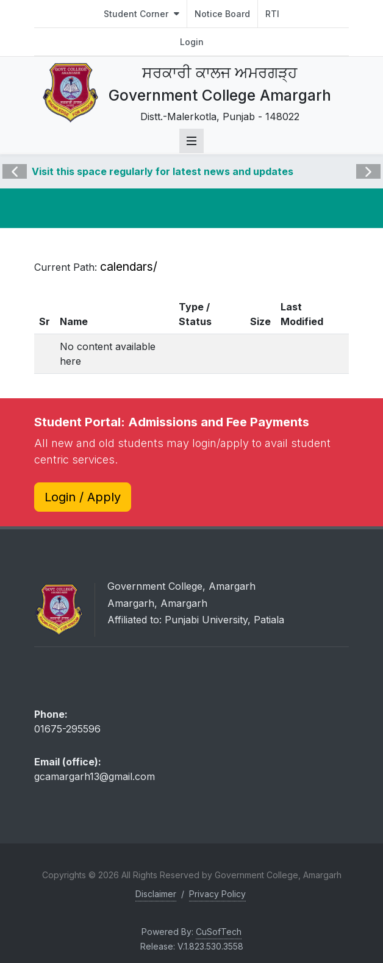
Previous (14, 163)
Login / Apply (83, 497)
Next (367, 163)
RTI (272, 14)
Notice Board (222, 14)
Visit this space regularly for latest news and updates (162, 171)
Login (192, 42)
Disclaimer (155, 894)
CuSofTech (219, 931)
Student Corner (141, 13)
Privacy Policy (217, 894)
